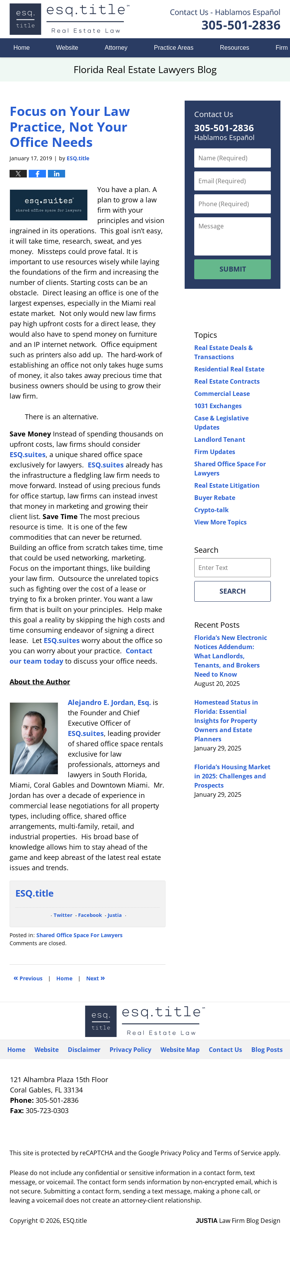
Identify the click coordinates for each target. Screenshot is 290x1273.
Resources (234, 47)
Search (233, 591)
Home (21, 47)
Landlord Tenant (219, 439)
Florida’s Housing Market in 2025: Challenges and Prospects (232, 776)
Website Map (180, 1049)
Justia (115, 915)
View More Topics (220, 522)
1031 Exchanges (218, 406)
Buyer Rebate (214, 497)
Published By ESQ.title (225, 19)
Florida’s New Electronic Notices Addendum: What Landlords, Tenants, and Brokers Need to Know (230, 656)
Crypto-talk (211, 510)
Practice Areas (173, 47)
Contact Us (225, 1049)
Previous (28, 977)
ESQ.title (75, 1220)
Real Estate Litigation (227, 485)
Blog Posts (267, 1049)
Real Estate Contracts (227, 381)
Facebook (90, 915)
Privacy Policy (130, 1049)
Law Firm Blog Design (238, 1220)
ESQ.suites (28, 454)
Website (67, 47)
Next (95, 977)
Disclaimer (84, 1049)
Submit (233, 268)
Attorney (116, 47)
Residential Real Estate (229, 369)
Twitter (63, 915)
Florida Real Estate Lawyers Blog (69, 19)
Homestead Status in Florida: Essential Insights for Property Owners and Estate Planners (226, 720)
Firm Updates (214, 452)
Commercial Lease (222, 393)
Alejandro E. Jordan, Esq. (109, 702)
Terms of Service (238, 1153)
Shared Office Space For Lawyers (79, 935)
